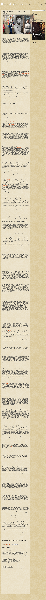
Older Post (28, 596)
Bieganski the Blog (12, 4)
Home (16, 596)
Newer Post (3, 596)
